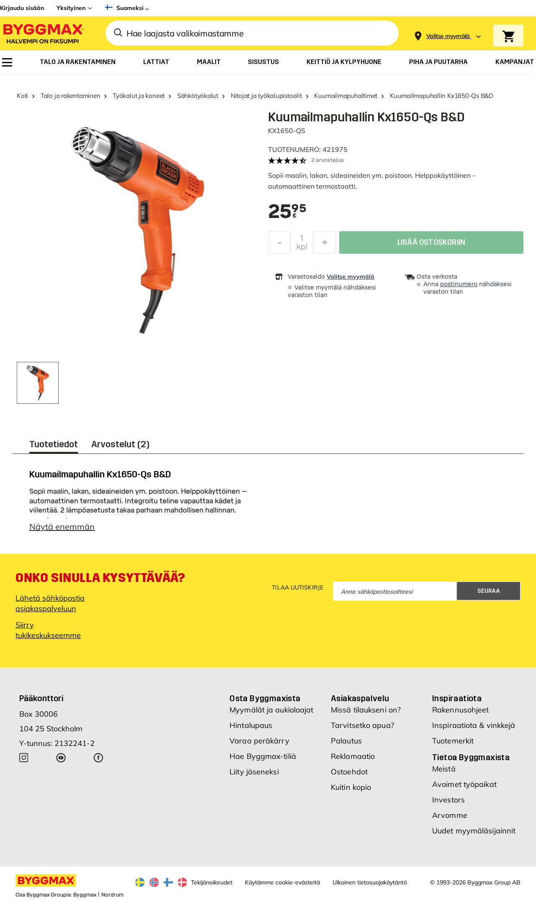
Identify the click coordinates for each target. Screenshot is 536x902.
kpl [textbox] (302, 249)
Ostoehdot (349, 771)
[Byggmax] (42, 33)
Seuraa (488, 590)
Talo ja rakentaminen (70, 96)
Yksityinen (71, 8)
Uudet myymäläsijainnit (473, 830)
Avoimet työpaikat (464, 784)
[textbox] (287, 212)
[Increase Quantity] (324, 244)
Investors (448, 800)
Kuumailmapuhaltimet (345, 96)
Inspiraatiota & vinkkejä (473, 725)
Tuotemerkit (453, 741)
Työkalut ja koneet (139, 96)
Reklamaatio (353, 756)
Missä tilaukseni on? (366, 710)
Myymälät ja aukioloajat (271, 710)
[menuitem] (7, 62)
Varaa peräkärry (259, 741)
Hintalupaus (250, 725)
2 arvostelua (327, 160)
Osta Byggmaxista (264, 698)
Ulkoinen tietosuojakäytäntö (369, 882)
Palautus (346, 741)
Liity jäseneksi (254, 771)
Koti (22, 96)
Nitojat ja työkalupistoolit (266, 96)
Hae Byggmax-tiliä (262, 756)
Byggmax (84, 895)
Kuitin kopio (351, 787)
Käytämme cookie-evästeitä (282, 882)
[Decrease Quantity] (279, 244)
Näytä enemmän (62, 526)
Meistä (444, 769)
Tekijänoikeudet (211, 882)
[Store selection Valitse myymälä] (448, 36)
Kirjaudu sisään (22, 8)
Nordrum (112, 895)
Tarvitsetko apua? (362, 725)
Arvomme (449, 815)
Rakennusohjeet (460, 710)
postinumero (458, 284)
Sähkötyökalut (197, 96)
